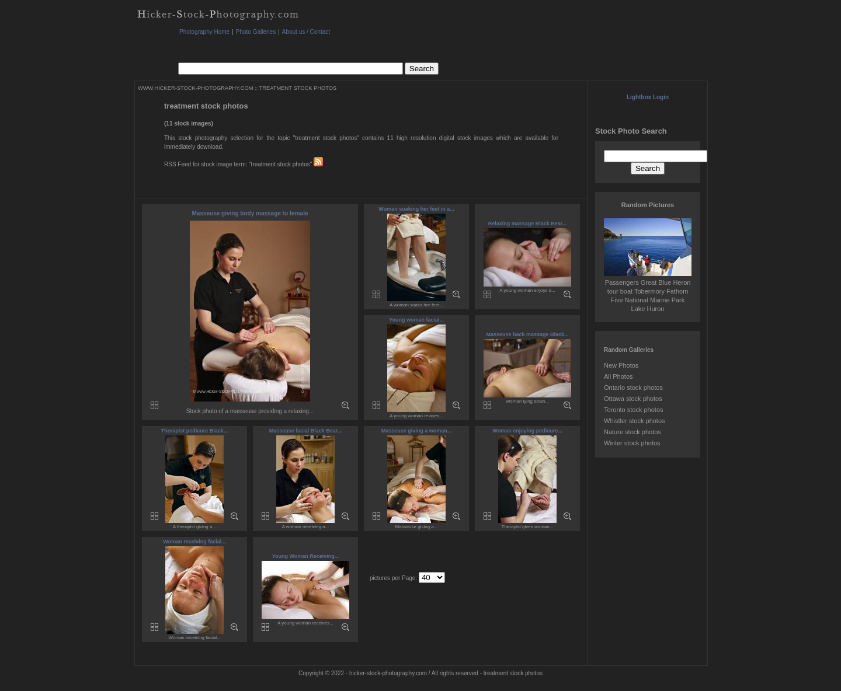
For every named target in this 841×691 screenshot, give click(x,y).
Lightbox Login (648, 97)
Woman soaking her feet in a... (416, 209)
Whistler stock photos (634, 420)
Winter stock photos (632, 442)
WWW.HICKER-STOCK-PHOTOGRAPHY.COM (195, 88)
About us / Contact (306, 32)
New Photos (621, 365)
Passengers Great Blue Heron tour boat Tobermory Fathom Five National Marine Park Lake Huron (647, 291)
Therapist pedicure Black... (194, 431)
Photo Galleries (256, 32)
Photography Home (204, 32)
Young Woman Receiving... (305, 556)
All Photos (618, 376)
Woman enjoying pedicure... (527, 431)
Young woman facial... (416, 320)
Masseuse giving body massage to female (250, 213)
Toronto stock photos (633, 409)
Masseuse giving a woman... (416, 431)
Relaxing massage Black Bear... (527, 223)
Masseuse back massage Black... (527, 334)
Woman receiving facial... (194, 542)
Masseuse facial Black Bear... (305, 431)
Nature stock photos (632, 431)
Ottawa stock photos (633, 398)
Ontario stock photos (633, 387)
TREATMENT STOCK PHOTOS (298, 88)
